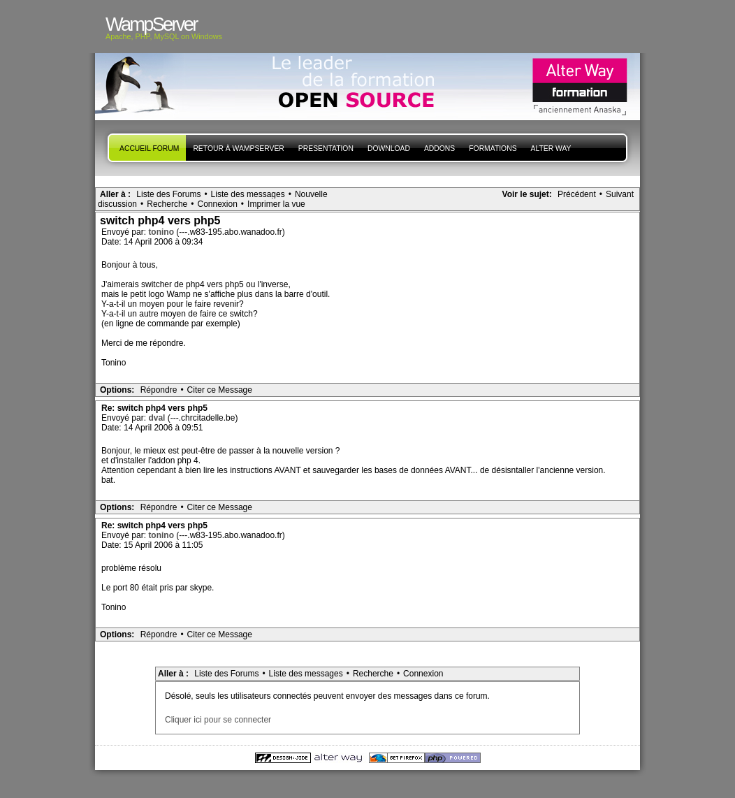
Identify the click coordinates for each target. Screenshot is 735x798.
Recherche (167, 204)
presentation (326, 148)
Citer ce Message (219, 390)
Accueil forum (149, 148)
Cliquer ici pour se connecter (218, 720)
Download (389, 148)
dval (157, 418)
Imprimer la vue (276, 204)
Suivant (620, 194)
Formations (492, 148)
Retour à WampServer (238, 148)
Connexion (217, 204)
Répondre (158, 390)
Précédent (577, 194)
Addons (439, 148)
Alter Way (551, 148)
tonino (162, 232)
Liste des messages (248, 194)
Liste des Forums (168, 194)
